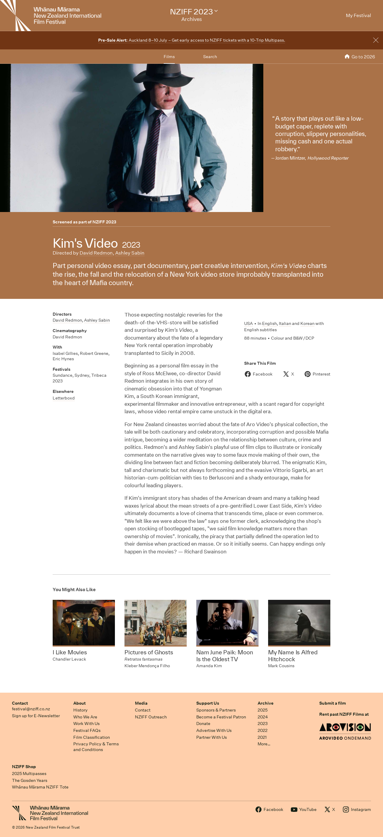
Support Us (207, 703)
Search (210, 56)
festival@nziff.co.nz (31, 709)
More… (264, 744)
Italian (285, 323)
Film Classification (91, 737)
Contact (20, 703)
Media (141, 703)
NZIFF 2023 (104, 222)
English (269, 323)
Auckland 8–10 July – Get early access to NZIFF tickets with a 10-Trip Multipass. (191, 40)
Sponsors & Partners (216, 710)
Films (169, 56)
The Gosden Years (29, 780)
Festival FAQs (87, 730)
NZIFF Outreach (151, 717)
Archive (265, 703)
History (80, 710)
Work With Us (86, 723)
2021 (262, 737)
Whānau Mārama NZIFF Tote (40, 787)
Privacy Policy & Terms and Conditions (96, 746)
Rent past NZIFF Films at (344, 714)
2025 (263, 710)
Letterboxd (64, 398)
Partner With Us (211, 737)
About (79, 703)
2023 (263, 723)
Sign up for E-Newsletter (36, 715)
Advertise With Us (214, 730)
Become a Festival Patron (221, 717)
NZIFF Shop (24, 766)
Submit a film (332, 703)
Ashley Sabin (130, 253)
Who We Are (85, 717)
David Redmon (96, 253)
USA (248, 323)
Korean (307, 323)
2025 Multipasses (29, 773)
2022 (263, 730)
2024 (263, 717)
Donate (203, 723)
